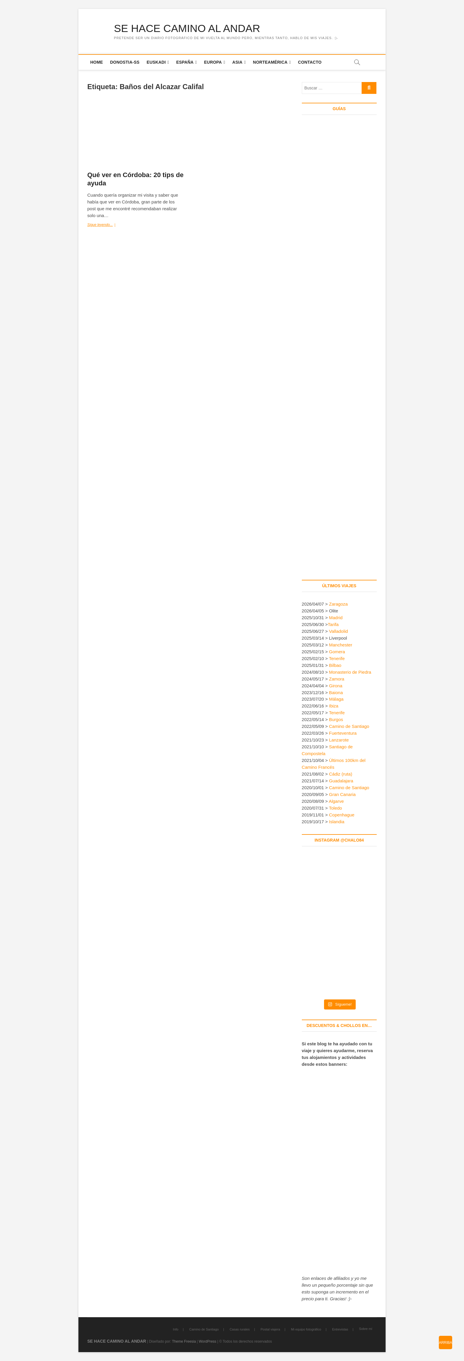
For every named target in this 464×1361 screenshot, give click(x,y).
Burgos (336, 719)
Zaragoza (339, 603)
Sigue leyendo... (107, 225)
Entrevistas (340, 1329)
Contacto (310, 62)
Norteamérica (270, 62)
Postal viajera (270, 1329)
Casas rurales (240, 1329)
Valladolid (338, 631)
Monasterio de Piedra (350, 672)
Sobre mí (365, 1328)
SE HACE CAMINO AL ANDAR (187, 29)
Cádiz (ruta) (340, 774)
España (185, 62)
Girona (335, 685)
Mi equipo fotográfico (306, 1329)
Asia (237, 62)
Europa (213, 62)
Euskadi (156, 62)
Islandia (336, 821)
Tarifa (333, 624)
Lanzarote (339, 740)
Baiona (336, 692)
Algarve (336, 801)
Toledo (335, 807)
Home (96, 62)
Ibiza (334, 706)
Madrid (336, 617)
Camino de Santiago (349, 726)
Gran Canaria (342, 794)
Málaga (336, 699)
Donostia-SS (124, 62)
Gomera (337, 651)
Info (175, 1329)
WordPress (207, 1341)
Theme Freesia (184, 1341)
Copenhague (342, 814)
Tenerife (337, 658)
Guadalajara (341, 781)
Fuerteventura (343, 733)
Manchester (340, 644)
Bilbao (335, 665)
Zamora (336, 678)
